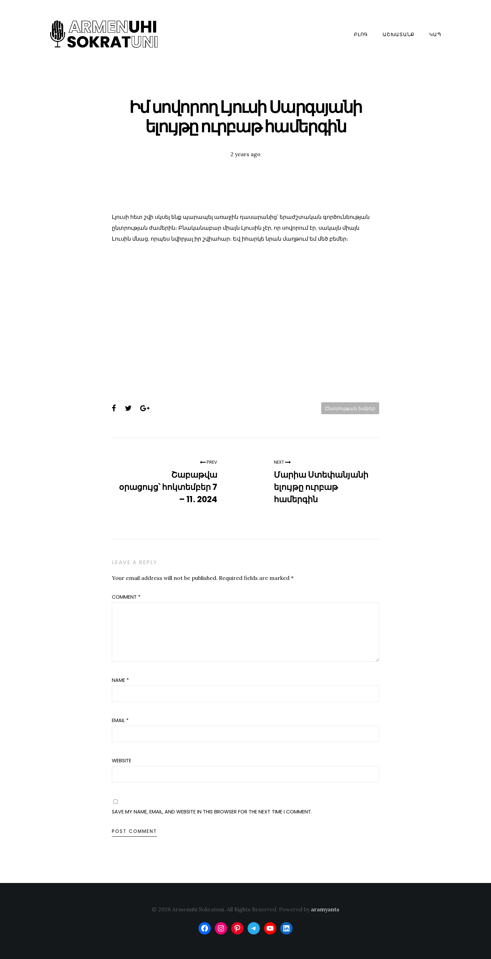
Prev (208, 462)
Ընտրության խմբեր (350, 408)
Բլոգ (361, 34)
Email (120, 720)
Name (120, 680)
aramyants (325, 909)
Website (121, 760)
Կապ (435, 34)
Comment (126, 597)
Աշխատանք (399, 34)
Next (282, 462)
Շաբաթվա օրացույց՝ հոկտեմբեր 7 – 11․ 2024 (168, 487)
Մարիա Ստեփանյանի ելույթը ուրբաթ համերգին (321, 487)
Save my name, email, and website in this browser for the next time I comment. (212, 811)
